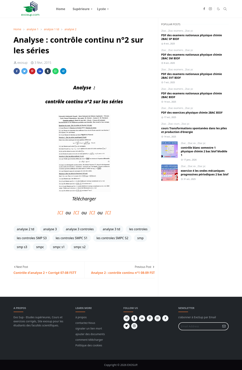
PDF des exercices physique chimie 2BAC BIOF (192, 112)
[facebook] (204, 9)
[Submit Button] (224, 326)
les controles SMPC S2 (112, 238)
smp (140, 238)
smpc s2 (80, 247)
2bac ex (192, 143)
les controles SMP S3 (32, 238)
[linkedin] (142, 318)
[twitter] (126, 326)
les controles (138, 229)
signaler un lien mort (88, 328)
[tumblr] (134, 318)
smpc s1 (59, 247)
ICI (60, 212)
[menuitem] (60, 9)
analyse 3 (50, 229)
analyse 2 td (25, 229)
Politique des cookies (88, 345)
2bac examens (176, 30)
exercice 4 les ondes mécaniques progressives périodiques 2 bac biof (204, 172)
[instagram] (210, 9)
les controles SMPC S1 (72, 238)
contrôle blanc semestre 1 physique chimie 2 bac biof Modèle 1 (204, 151)
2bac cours (174, 123)
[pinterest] (150, 318)
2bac (164, 30)
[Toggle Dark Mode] (218, 9)
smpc (40, 247)
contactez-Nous (85, 323)
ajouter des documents (90, 334)
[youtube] (157, 318)
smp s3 (22, 247)
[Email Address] (199, 326)
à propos (81, 317)
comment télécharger (89, 340)
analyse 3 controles (80, 229)
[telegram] (126, 318)
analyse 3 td (111, 229)
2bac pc (189, 30)
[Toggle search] (225, 8)
